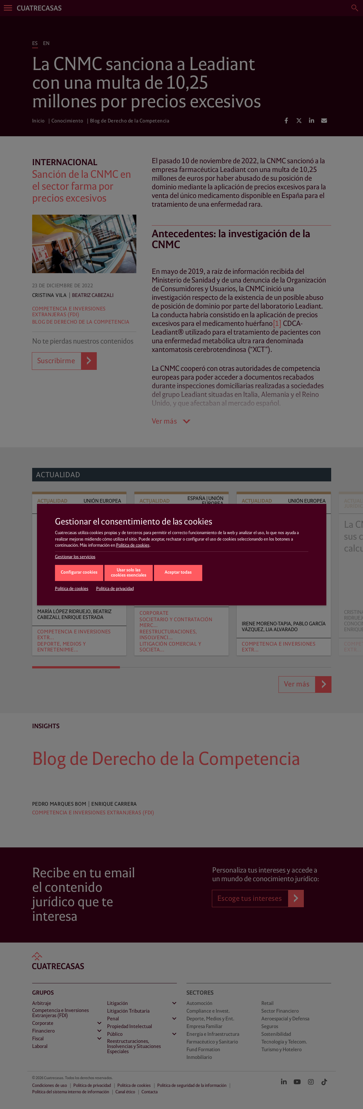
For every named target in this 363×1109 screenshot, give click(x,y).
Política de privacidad (115, 588)
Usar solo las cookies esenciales (128, 573)
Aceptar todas (178, 572)
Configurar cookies (79, 572)
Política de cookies (133, 545)
